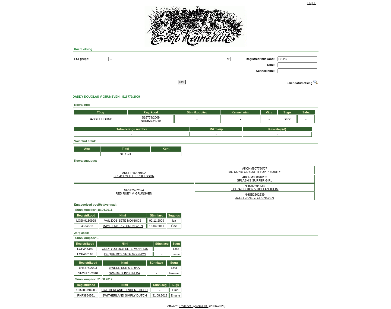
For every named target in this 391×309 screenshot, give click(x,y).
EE (314, 3)
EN (309, 3)
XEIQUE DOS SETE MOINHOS (125, 254)
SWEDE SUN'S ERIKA (124, 267)
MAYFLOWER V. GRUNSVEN (123, 226)
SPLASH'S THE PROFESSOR (133, 176)
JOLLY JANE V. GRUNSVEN (254, 197)
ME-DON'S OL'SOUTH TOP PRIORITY (255, 171)
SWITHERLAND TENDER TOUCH (125, 290)
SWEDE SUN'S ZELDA (124, 273)
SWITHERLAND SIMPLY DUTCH (124, 295)
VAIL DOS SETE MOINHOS (122, 220)
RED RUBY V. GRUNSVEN (134, 193)
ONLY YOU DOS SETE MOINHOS (125, 248)
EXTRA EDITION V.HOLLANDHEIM (255, 189)
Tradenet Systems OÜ (193, 306)
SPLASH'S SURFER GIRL (254, 180)
